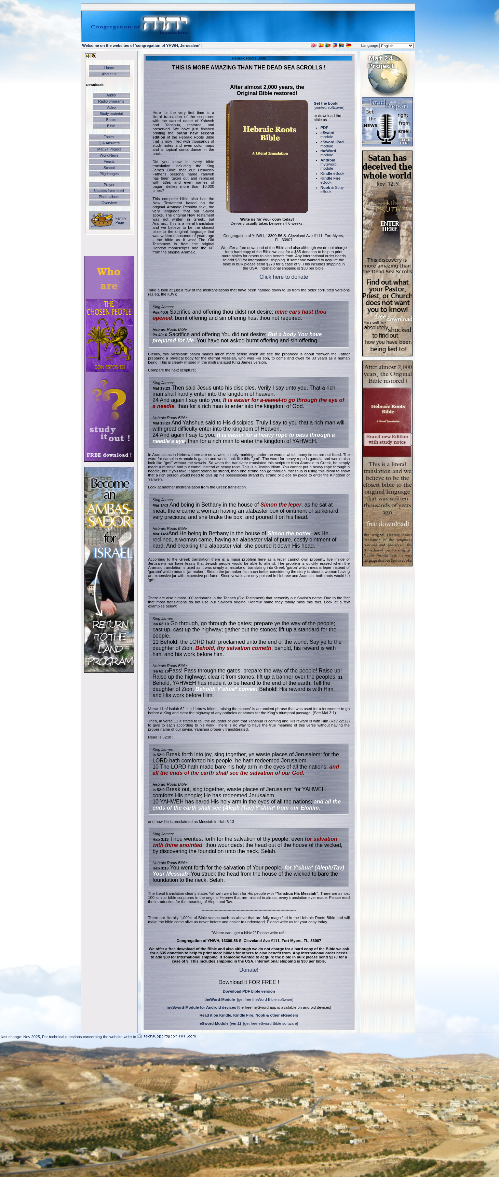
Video (111, 107)
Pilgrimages (109, 174)
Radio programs (111, 101)
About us (109, 74)
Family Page (121, 220)
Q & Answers (109, 143)
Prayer (109, 185)
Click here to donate (283, 277)
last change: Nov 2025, (21, 1037)
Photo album (109, 197)
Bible (111, 126)
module (328, 135)
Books (111, 120)
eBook (333, 173)
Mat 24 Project (109, 149)
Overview (109, 203)
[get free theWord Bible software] (265, 999)
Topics (109, 137)
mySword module (329, 164)
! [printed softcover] (329, 105)
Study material (111, 114)
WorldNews (109, 155)
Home (109, 68)
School (109, 168)
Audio (111, 95)
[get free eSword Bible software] (270, 1023)
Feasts (109, 161)
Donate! (248, 970)
